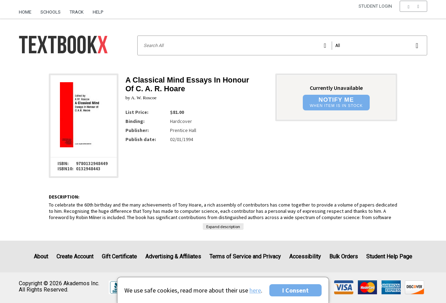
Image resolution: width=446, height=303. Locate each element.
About (41, 256)
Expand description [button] (223, 226)
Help (98, 12)
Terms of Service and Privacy (245, 256)
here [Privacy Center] (255, 290)
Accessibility (305, 256)
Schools (50, 12)
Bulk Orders (343, 256)
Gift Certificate (119, 256)
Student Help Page (389, 256)
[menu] (413, 12)
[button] (413, 12)
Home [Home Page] (25, 12)
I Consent (295, 290)
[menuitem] (27, 9)
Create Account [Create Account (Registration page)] (74, 256)
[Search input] (282, 45)
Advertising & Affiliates (173, 256)
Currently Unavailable (336, 87)
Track (77, 12)
